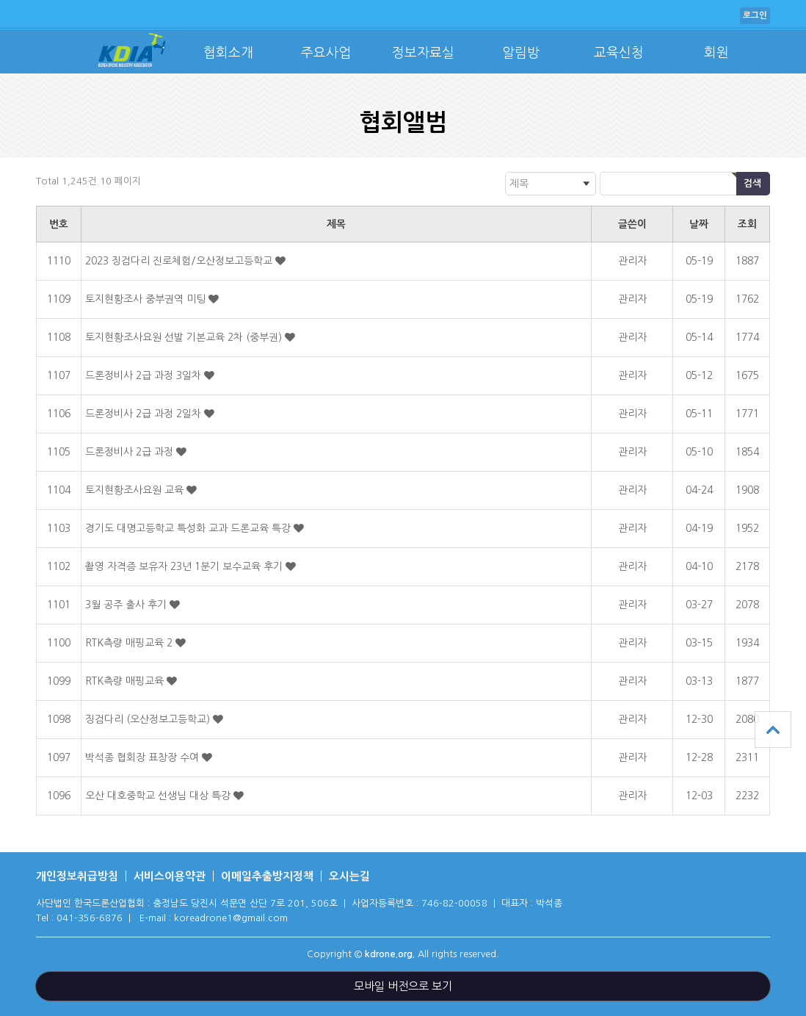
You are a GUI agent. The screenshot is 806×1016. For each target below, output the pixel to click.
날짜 (698, 224)
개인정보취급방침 (77, 876)
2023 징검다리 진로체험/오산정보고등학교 (180, 261)
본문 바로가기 (0, 0)
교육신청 (619, 53)
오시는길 (349, 876)
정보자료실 (423, 53)
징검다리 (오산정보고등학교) (149, 719)
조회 (747, 224)
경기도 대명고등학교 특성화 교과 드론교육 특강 (189, 528)
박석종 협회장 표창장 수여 (143, 757)
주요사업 (326, 53)
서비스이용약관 (170, 876)
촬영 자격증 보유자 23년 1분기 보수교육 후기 (185, 566)
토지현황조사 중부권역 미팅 (146, 299)
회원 (716, 53)
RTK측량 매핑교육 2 (130, 643)
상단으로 (773, 729)
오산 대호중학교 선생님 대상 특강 (159, 795)
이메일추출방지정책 (267, 876)
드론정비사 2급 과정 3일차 (144, 375)
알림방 (521, 53)
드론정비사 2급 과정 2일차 (144, 413)
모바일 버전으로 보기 (403, 986)
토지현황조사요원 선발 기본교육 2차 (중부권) (185, 337)
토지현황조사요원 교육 (135, 490)
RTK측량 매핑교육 (126, 681)
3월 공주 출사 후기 (127, 604)
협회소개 (228, 53)
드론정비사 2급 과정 (130, 452)
